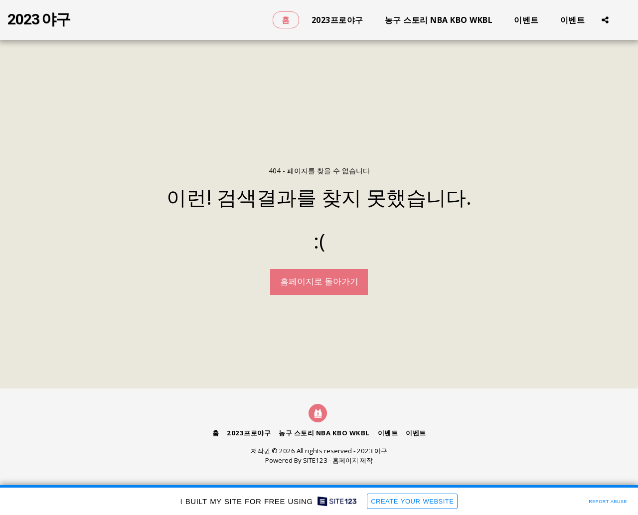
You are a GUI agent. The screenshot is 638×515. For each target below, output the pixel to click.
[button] (605, 19)
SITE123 (315, 460)
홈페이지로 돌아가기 (319, 281)
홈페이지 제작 (352, 460)
